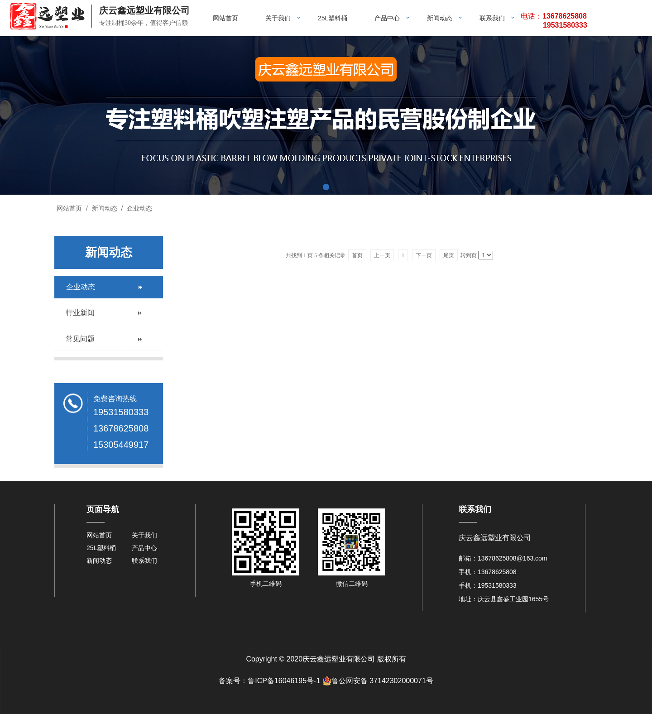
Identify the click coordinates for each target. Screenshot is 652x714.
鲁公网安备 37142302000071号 (377, 680)
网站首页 (225, 18)
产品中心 (387, 18)
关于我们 (278, 18)
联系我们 (492, 18)
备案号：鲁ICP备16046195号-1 (269, 681)
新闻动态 (439, 18)
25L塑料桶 (332, 18)
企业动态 (138, 208)
